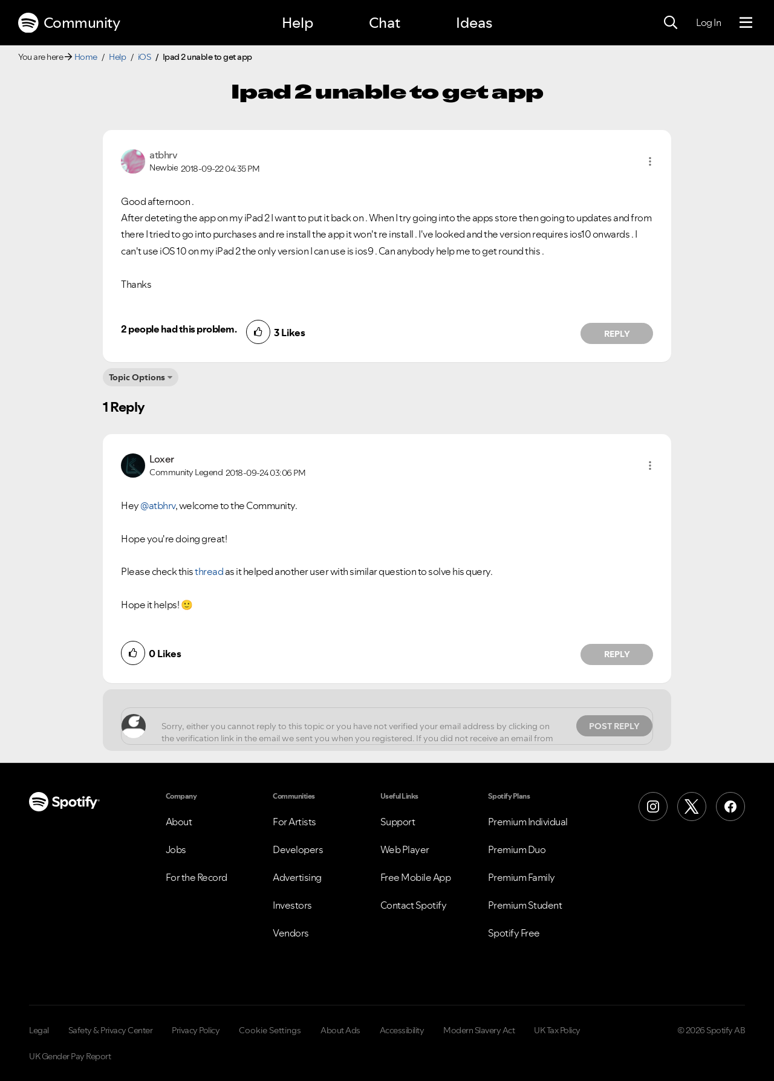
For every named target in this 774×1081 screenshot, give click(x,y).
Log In (708, 22)
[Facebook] (730, 806)
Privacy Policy (196, 1030)
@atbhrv (157, 505)
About (179, 821)
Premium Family (521, 877)
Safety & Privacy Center (110, 1030)
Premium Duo (517, 849)
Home (85, 57)
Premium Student (525, 905)
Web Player (404, 849)
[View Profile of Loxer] (161, 459)
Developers (298, 849)
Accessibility (402, 1030)
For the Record (196, 877)
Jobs (176, 849)
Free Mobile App (415, 877)
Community (69, 23)
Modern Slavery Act (479, 1030)
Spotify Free (514, 933)
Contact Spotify (413, 905)
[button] (650, 161)
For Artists (294, 821)
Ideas (474, 23)
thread (209, 571)
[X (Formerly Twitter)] (691, 806)
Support (397, 821)
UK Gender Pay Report (70, 1056)
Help (297, 23)
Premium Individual (528, 821)
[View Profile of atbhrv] (163, 154)
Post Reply (614, 726)
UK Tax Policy (557, 1030)
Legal (39, 1030)
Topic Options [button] (137, 377)
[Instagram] (653, 806)
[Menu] (746, 23)
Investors (292, 905)
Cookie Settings (270, 1030)
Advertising (297, 877)
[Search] (670, 23)
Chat (384, 23)
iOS (144, 57)
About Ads (340, 1030)
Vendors (291, 933)
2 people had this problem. (178, 329)
